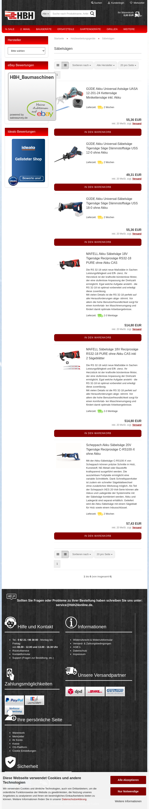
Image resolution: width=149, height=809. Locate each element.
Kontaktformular (21, 654)
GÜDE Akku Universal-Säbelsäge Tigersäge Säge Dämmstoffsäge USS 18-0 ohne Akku (112, 203)
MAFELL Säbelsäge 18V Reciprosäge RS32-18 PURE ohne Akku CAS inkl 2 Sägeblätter (112, 354)
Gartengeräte (90, 29)
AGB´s (77, 647)
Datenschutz (80, 650)
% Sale (9, 29)
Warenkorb (18, 732)
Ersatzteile (65, 29)
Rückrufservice (20, 650)
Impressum (79, 654)
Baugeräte (44, 29)
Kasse (15, 743)
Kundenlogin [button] (116, 3)
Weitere (129, 29)
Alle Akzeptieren (128, 779)
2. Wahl (25, 29)
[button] (58, 65)
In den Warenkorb (97, 132)
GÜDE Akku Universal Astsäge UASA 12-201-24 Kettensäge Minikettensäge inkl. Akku (112, 93)
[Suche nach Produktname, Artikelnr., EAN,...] (45, 13)
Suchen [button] (96, 3)
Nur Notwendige (128, 791)
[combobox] (82, 65)
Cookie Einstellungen (24, 750)
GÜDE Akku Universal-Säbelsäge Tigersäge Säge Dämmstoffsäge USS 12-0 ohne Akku (112, 148)
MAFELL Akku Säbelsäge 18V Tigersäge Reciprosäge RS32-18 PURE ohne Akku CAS (108, 258)
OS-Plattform (19, 747)
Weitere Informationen (128, 801)
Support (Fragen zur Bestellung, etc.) (33, 657)
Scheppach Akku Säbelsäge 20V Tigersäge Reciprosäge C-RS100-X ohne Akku (110, 449)
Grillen (112, 29)
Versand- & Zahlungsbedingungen (92, 643)
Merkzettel (137, 3)
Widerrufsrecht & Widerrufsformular (93, 639)
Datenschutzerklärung (74, 799)
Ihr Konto (17, 740)
